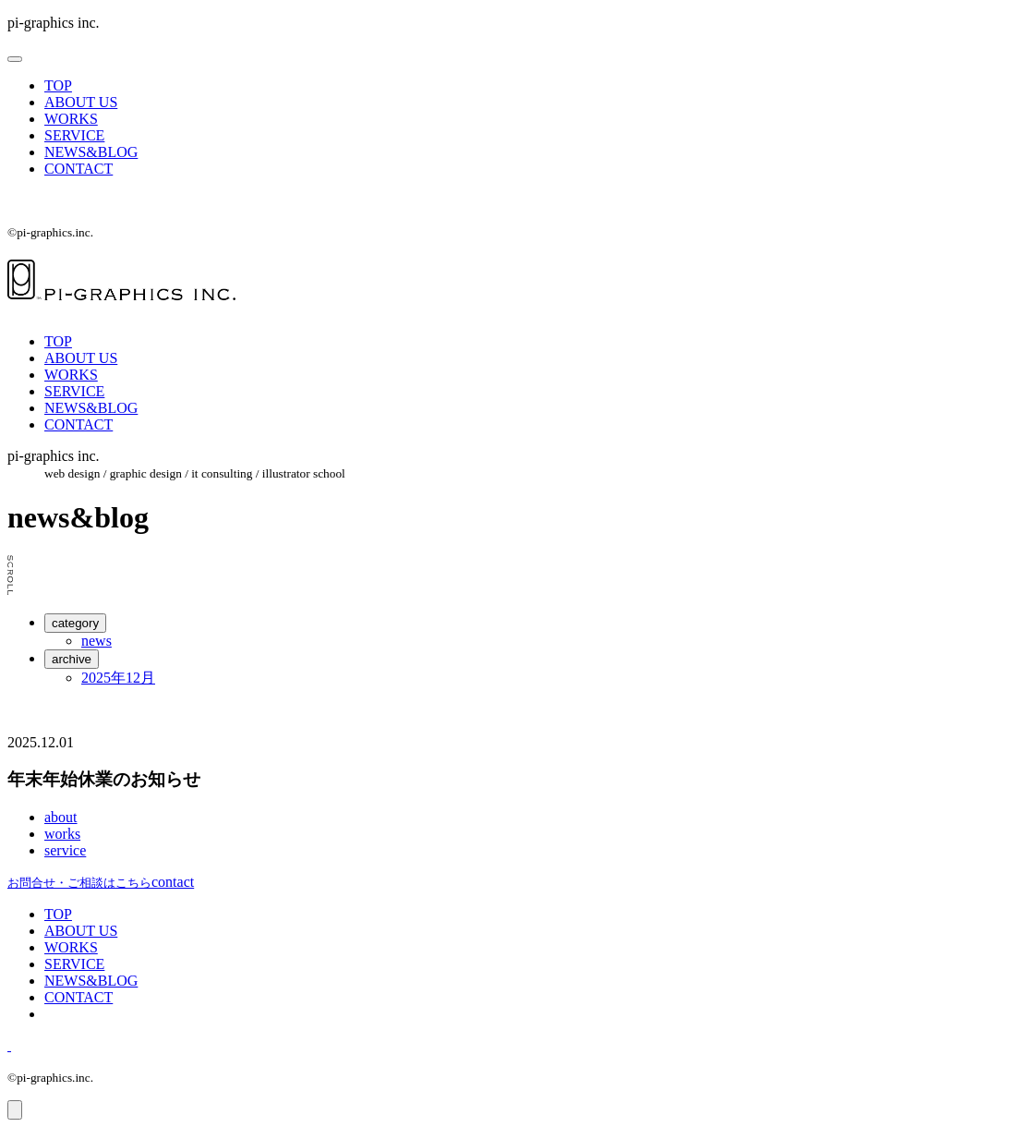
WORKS (71, 119)
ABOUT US (80, 102)
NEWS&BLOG (91, 152)
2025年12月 (118, 677)
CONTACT (78, 168)
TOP (58, 85)
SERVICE (74, 135)
